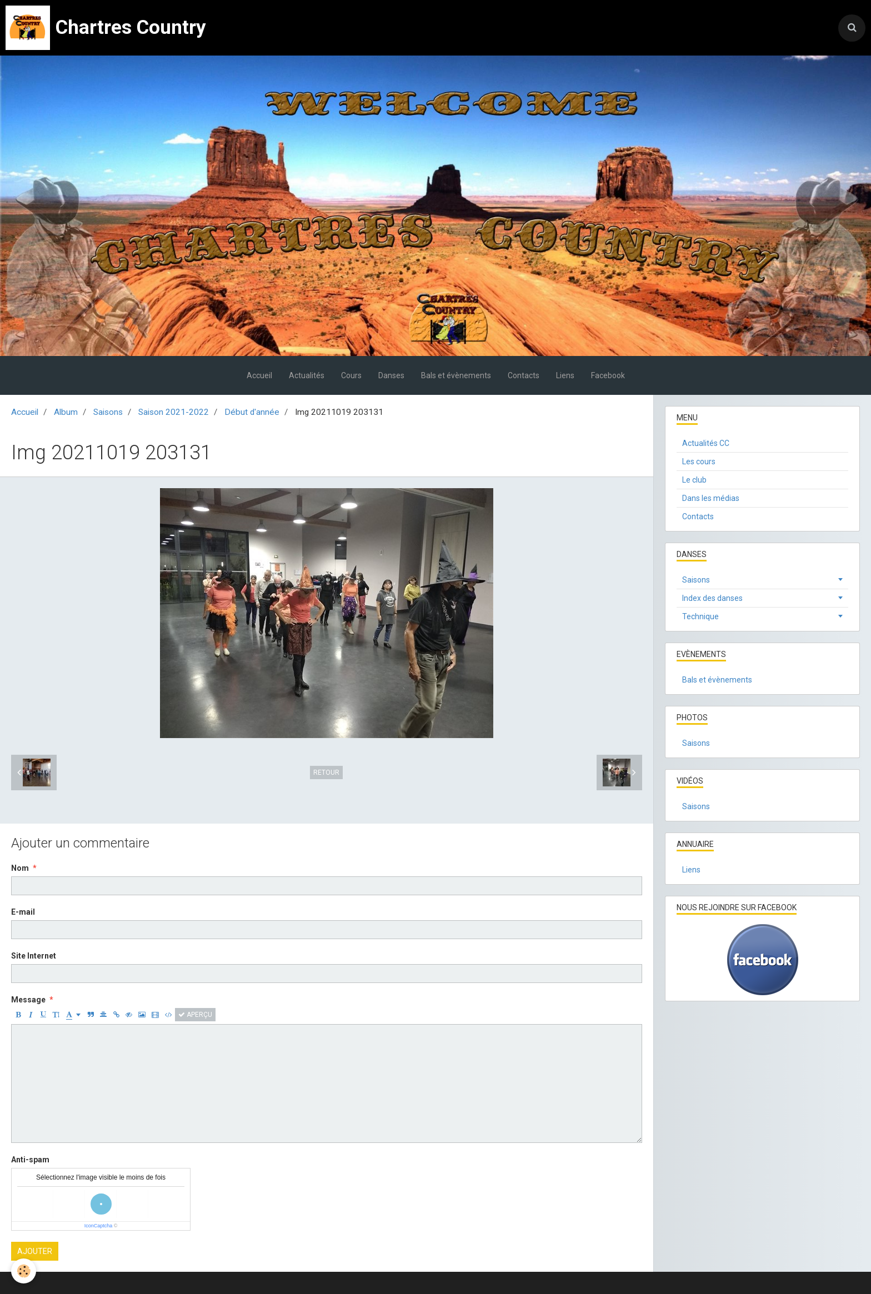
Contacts (523, 375)
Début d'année (251, 412)
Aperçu (195, 1015)
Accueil (259, 375)
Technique (700, 616)
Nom (20, 868)
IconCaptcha (98, 1225)
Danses (391, 375)
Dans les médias (710, 498)
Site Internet (33, 955)
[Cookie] (23, 1270)
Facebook (608, 375)
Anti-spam (30, 1159)
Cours (351, 375)
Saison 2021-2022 (173, 412)
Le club (694, 479)
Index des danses (712, 598)
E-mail (23, 911)
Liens (565, 375)
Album (66, 412)
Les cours (698, 461)
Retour (326, 772)
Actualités (306, 375)
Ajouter (34, 1251)
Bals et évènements (456, 375)
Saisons (108, 412)
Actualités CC (705, 443)
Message (28, 999)
